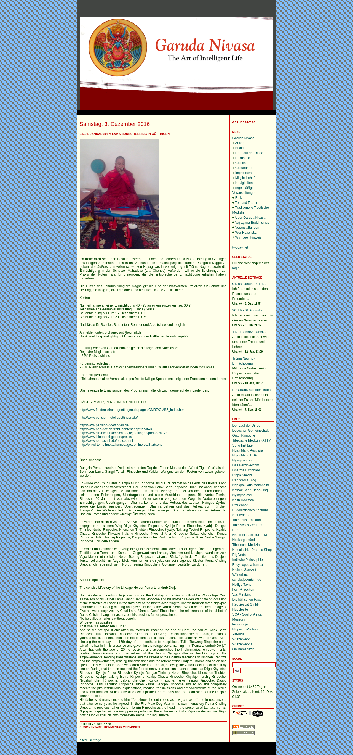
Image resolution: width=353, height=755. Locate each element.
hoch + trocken (243, 590)
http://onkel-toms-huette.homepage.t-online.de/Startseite (121, 445)
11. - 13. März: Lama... (249, 332)
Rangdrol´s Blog (244, 480)
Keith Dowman (243, 500)
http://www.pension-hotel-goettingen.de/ (109, 417)
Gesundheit (243, 168)
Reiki (239, 198)
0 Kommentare (91, 727)
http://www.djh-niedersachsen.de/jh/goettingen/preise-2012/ (123, 433)
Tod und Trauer (246, 203)
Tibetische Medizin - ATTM (251, 440)
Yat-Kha (238, 634)
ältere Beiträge (90, 740)
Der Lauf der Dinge (249, 153)
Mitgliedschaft (245, 178)
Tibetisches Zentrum (247, 525)
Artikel (239, 143)
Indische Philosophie (247, 560)
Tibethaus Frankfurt (246, 520)
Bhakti (239, 148)
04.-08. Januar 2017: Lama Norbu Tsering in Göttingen (125, 134)
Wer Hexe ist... (246, 232)
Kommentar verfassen (122, 727)
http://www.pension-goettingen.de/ (105, 425)
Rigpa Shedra (242, 475)
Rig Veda (239, 555)
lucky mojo (240, 624)
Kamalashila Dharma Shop (252, 550)
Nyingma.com (242, 460)
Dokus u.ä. (243, 158)
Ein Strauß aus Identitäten (251, 390)
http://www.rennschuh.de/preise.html (106, 441)
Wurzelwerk (241, 639)
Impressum (243, 173)
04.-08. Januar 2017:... (249, 284)
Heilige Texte (241, 585)
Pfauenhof (240, 505)
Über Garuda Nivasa (250, 218)
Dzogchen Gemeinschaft (250, 430)
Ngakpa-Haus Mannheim (250, 485)
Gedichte (241, 163)
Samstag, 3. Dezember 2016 (115, 124)
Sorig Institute (242, 445)
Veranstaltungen (247, 227)
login (235, 268)
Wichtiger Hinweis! (249, 237)
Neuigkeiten (244, 183)
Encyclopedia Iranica (247, 565)
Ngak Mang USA (244, 455)
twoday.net (240, 247)
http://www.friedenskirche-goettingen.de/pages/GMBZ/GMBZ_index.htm (132, 410)
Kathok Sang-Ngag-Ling (250, 490)
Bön (235, 530)
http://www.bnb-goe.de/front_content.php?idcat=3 (116, 429)
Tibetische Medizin (246, 545)
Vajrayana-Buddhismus (252, 223)
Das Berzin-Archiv (245, 465)
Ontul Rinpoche (243, 435)
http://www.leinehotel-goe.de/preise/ (106, 437)
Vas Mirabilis (241, 594)
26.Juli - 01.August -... (248, 310)
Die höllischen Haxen (248, 599)
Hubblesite (240, 609)
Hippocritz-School (245, 629)
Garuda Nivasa (243, 122)
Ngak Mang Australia (247, 450)
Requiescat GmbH (246, 604)
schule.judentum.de (246, 580)
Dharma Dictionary (246, 470)
